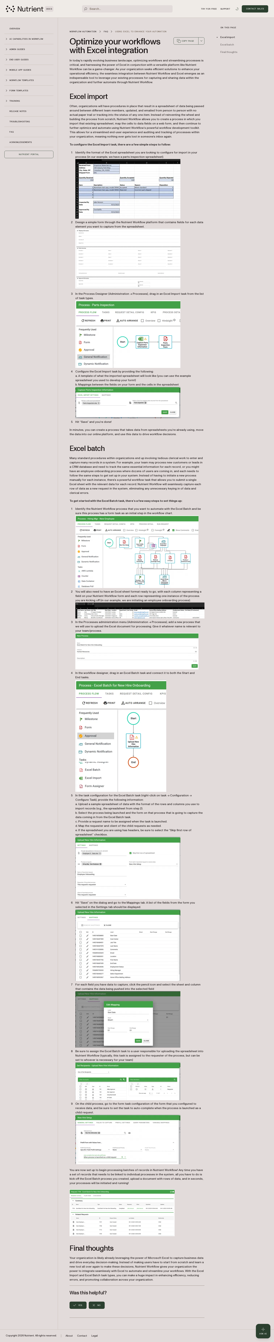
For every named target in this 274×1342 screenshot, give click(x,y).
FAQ (11, 132)
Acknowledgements (20, 142)
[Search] (127, 8)
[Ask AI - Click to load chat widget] (263, 1331)
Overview (14, 29)
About (69, 1335)
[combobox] (201, 41)
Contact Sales (255, 9)
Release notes (17, 111)
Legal (94, 1335)
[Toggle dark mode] (237, 8)
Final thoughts (228, 52)
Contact (82, 1335)
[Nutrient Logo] (29, 9)
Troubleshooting (19, 121)
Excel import (227, 37)
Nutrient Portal (29, 154)
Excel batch (227, 44)
